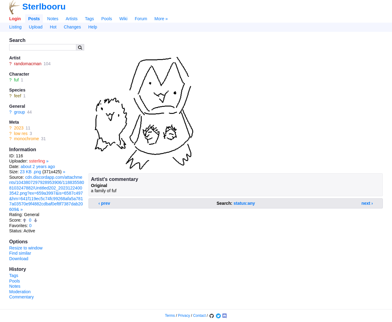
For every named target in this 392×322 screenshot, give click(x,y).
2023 (19, 127)
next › (367, 203)
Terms (170, 315)
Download (18, 258)
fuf (16, 79)
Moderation (20, 291)
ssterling (37, 161)
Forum (141, 18)
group (19, 112)
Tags (89, 18)
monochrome (26, 138)
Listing (15, 26)
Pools (106, 18)
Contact (199, 315)
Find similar (20, 253)
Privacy (184, 315)
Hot (53, 26)
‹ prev (104, 203)
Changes (72, 26)
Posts (34, 18)
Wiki (123, 18)
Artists (71, 18)
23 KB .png (30, 171)
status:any (244, 203)
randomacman (28, 63)
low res (21, 133)
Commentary (21, 296)
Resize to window (26, 247)
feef (17, 95)
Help (92, 26)
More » (161, 18)
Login (15, 18)
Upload (35, 26)
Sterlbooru (44, 6)
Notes (52, 18)
